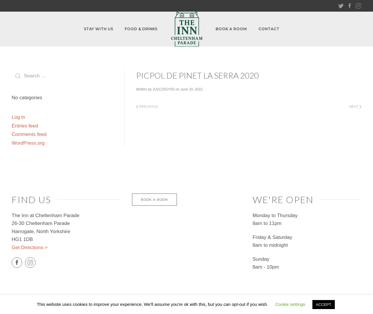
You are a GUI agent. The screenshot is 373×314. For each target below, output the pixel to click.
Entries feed (25, 126)
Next (355, 106)
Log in (18, 117)
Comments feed (29, 134)
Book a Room (154, 200)
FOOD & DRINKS (141, 29)
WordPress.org (28, 143)
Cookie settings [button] (290, 304)
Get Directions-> (29, 247)
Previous (147, 106)
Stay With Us (98, 29)
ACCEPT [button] (323, 304)
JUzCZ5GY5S (164, 89)
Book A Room (231, 29)
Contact (268, 29)
